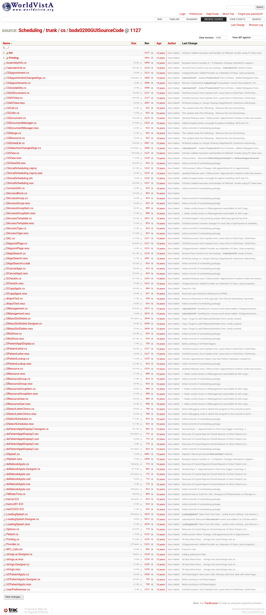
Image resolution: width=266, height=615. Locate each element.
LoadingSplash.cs (17, 514)
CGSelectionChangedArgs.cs (23, 148)
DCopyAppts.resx (16, 293)
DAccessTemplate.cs (19, 218)
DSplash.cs (13, 454)
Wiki (159, 19)
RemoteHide (216, 454)
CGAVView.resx (15, 103)
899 (148, 208)
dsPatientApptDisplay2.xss (22, 444)
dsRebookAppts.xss (18, 484)
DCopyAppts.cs (15, 288)
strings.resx (13, 569)
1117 (147, 92)
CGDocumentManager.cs (21, 123)
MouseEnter (212, 519)
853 (148, 193)
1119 (147, 554)
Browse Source (213, 19)
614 (148, 127)
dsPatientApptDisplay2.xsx (22, 449)
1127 (135, 30)
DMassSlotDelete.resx (19, 328)
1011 (147, 218)
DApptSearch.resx (17, 258)
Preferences (195, 14)
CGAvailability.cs (16, 87)
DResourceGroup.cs (18, 378)
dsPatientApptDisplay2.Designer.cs (27, 429)
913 (148, 223)
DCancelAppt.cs (16, 268)
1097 (147, 102)
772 (148, 434)
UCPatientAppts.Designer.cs (23, 579)
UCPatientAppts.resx (18, 584)
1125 (147, 358)
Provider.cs (13, 544)
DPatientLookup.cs (17, 358)
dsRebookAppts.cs (17, 464)
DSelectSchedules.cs (19, 418)
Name (6, 43)
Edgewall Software (38, 612)
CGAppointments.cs (18, 83)
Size (133, 43)
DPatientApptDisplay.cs (20, 343)
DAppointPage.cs (16, 243)
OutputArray (210, 83)
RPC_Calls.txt (14, 549)
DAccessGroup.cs (17, 198)
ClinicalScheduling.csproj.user (24, 173)
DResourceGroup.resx (19, 383)
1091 (147, 57)
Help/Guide (212, 14)
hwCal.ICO (12, 499)
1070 (147, 514)
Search (256, 19)
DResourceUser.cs (17, 398)
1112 (147, 168)
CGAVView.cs (14, 97)
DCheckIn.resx (15, 283)
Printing (13, 57)
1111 (147, 72)
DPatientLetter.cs (16, 348)
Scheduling (30, 30)
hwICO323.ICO (15, 509)
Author (172, 43)
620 (148, 298)
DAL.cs (10, 238)
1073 (147, 519)
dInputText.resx (15, 303)
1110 (147, 158)
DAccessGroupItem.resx (20, 213)
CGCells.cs (12, 113)
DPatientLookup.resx (18, 363)
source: (10, 30)
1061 (147, 454)
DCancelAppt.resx (17, 273)
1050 (147, 62)
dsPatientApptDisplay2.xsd (22, 439)
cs (63, 30)
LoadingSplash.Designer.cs (22, 519)
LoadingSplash (189, 514)
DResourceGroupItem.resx (22, 393)
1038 (147, 574)
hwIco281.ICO (14, 504)
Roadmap (191, 19)
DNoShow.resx (15, 338)
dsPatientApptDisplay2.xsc (22, 434)
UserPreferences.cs (18, 589)
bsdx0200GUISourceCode (96, 30)
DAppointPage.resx (17, 248)
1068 (147, 77)
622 (148, 107)
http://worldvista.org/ (253, 612)
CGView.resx (13, 158)
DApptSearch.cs (16, 253)
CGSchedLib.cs (15, 143)
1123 (147, 67)
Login (182, 14)
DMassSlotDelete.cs (18, 318)
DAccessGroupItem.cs (19, 208)
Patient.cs (12, 534)
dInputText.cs (14, 298)
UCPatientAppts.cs (17, 574)
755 (148, 343)
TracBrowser (211, 603)
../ (7, 47)
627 (148, 293)
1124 (147, 117)
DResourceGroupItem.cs (21, 388)
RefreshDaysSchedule (219, 158)
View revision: (206, 37)
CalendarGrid (229, 67)
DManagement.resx (18, 313)
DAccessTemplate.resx (20, 223)
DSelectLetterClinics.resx (21, 414)
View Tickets (237, 19)
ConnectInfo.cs (15, 188)
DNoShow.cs (14, 333)
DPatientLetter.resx (17, 353)
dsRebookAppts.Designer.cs (23, 469)
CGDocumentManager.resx (22, 128)
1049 (147, 318)
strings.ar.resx (14, 559)
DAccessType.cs (16, 228)
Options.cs (12, 529)
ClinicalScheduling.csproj (21, 168)
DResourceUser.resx (18, 404)
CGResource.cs (15, 138)
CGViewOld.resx (16, 163)
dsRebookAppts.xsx (18, 489)
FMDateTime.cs (15, 494)
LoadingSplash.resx (18, 524)
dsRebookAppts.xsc (18, 474)
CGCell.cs (12, 108)
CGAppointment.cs (17, 72)
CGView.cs (12, 153)
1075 (147, 308)
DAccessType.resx (17, 233)
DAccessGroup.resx (18, 203)
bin (11, 52)
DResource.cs (14, 368)
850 (148, 494)
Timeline (174, 19)
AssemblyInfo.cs (16, 62)
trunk (51, 30)
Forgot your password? (250, 14)
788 (148, 408)
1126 (147, 539)
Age (159, 43)
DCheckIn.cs (13, 278)
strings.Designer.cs (17, 564)
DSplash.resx (14, 459)
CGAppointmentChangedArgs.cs (25, 77)
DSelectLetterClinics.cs (20, 408)
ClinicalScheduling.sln (19, 178)
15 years (160, 53)
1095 (147, 82)
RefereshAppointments (246, 158)
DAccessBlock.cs (16, 193)
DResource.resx (15, 373)
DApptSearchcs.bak (18, 263)
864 (148, 288)
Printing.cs (12, 539)
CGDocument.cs (16, 118)
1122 (147, 123)
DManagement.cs (17, 308)
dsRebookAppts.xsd (18, 479)
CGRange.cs (13, 133)
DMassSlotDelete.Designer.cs (24, 323)
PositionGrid (212, 77)
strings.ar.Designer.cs (19, 554)
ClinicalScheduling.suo (20, 183)
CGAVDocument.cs (17, 93)
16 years (160, 108)
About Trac (228, 14)
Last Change (237, 25)
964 (148, 428)
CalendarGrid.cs (16, 67)
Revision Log (256, 25)
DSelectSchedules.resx (20, 424)
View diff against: (248, 37)
